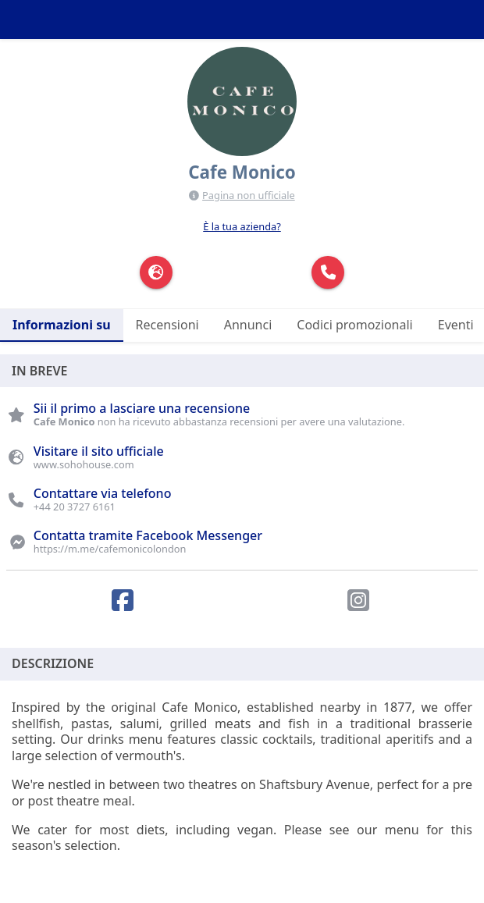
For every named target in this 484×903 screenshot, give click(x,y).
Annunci (248, 324)
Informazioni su (61, 324)
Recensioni (167, 324)
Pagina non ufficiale (248, 195)
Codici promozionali (354, 324)
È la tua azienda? (242, 226)
